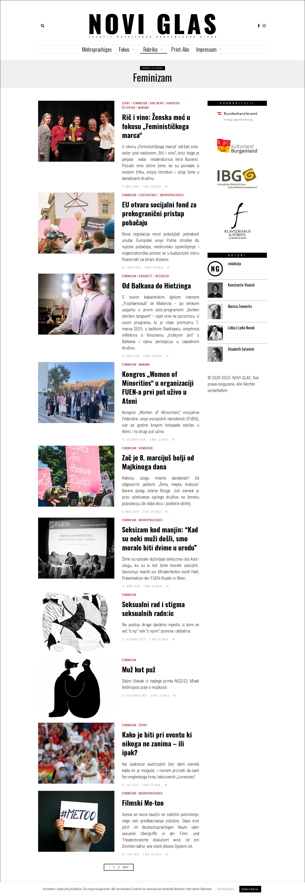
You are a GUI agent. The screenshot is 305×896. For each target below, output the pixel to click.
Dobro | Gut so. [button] (250, 889)
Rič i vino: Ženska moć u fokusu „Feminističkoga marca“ (156, 126)
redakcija (234, 263)
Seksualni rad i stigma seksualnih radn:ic (153, 608)
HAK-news (157, 103)
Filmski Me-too (143, 802)
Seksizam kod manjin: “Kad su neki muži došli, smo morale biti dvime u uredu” (160, 538)
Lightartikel (148, 195)
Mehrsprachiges (97, 49)
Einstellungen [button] (225, 889)
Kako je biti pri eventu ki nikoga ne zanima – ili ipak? (157, 743)
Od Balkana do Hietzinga (156, 285)
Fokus (124, 49)
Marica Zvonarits (240, 306)
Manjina (143, 107)
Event (126, 103)
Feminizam (140, 103)
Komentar (146, 448)
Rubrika (150, 49)
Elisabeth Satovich (241, 349)
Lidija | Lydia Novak (241, 327)
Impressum (206, 49)
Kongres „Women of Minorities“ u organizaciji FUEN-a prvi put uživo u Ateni (158, 387)
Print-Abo (180, 49)
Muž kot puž (138, 669)
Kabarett (145, 276)
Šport (143, 725)
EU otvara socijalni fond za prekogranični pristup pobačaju (159, 213)
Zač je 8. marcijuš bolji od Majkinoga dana (158, 461)
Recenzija (162, 276)
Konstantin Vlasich (241, 285)
